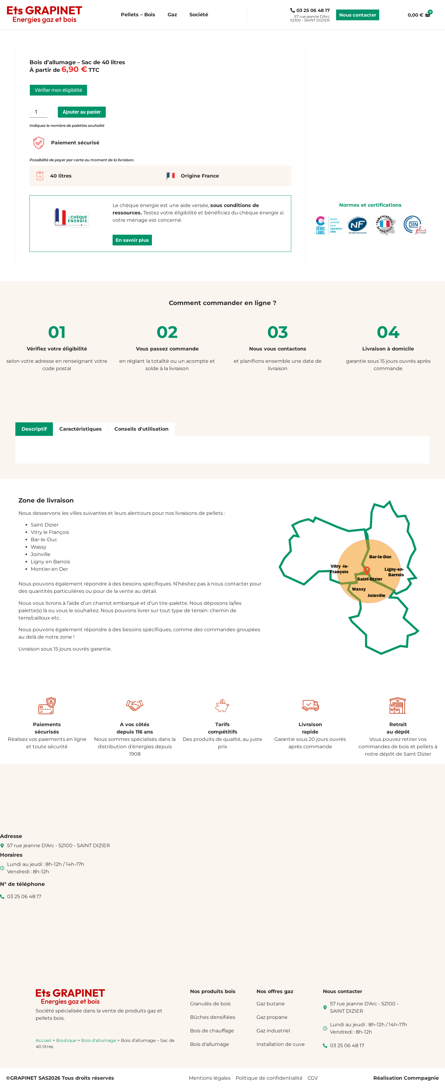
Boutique (66, 1040)
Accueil (43, 1040)
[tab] (34, 429)
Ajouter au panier (82, 112)
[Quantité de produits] (38, 112)
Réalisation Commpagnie (406, 1078)
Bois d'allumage (98, 1040)
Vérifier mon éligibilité (58, 90)
